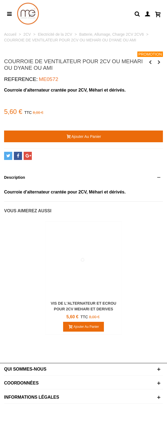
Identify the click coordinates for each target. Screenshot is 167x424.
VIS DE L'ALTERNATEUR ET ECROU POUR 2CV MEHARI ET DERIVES (83, 306)
